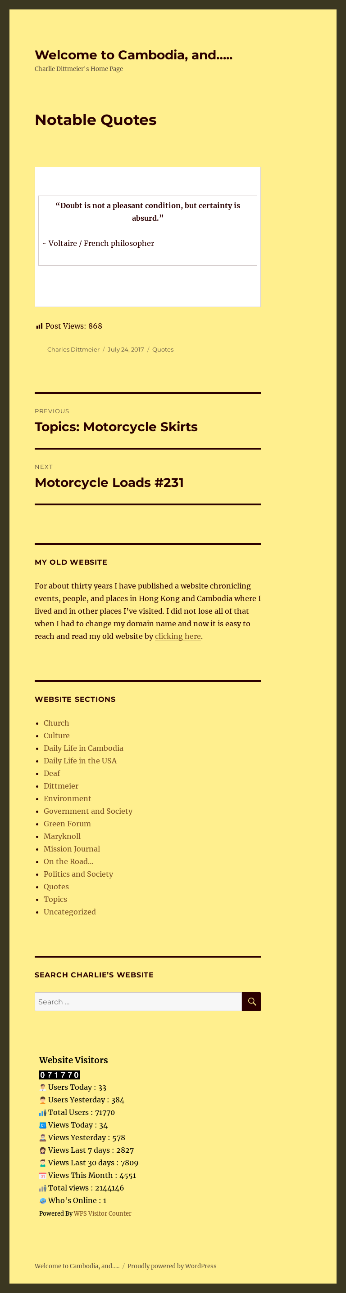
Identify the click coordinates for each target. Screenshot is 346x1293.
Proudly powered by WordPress (172, 1266)
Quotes (162, 349)
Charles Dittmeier (73, 349)
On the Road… (69, 861)
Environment (67, 798)
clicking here (178, 636)
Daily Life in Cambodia (83, 748)
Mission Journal (72, 848)
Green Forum (67, 823)
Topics (55, 899)
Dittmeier (61, 785)
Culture (57, 735)
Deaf (52, 773)
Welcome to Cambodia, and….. (133, 54)
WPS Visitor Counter (103, 1213)
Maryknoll (62, 836)
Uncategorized (70, 911)
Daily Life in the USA (80, 760)
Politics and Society (78, 873)
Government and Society (88, 811)
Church (56, 722)
